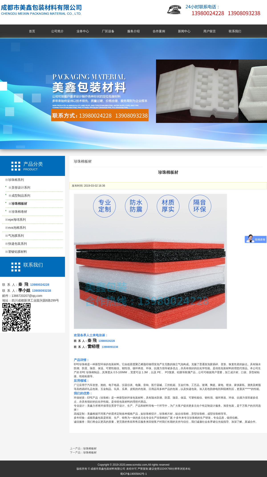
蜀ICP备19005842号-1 (133, 473)
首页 (32, 31)
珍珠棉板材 (19, 203)
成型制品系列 (21, 195)
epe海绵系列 (17, 219)
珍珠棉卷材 (19, 211)
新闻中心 (184, 31)
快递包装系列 (17, 243)
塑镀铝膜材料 (17, 251)
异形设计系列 (21, 187)
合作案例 (159, 31)
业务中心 (83, 31)
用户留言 (209, 31)
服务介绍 (133, 31)
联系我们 (235, 31)
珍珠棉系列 (16, 179)
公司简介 (57, 31)
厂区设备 (108, 31)
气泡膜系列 (16, 235)
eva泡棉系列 (17, 227)
